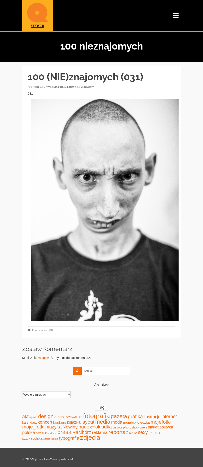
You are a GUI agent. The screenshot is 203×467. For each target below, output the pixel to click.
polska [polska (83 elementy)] (28, 432)
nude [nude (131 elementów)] (83, 427)
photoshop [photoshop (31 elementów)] (131, 427)
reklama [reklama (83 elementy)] (100, 432)
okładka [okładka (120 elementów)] (103, 427)
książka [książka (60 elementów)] (73, 422)
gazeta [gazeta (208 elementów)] (119, 416)
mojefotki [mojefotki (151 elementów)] (161, 422)
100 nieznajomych (39, 330)
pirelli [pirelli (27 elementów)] (143, 427)
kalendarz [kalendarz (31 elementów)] (29, 422)
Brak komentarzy (81, 87)
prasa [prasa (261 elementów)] (64, 432)
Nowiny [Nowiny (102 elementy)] (70, 426)
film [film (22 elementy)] (80, 417)
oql (37, 87)
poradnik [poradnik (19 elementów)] (41, 433)
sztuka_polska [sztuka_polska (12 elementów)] (50, 438)
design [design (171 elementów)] (46, 416)
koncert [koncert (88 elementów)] (45, 422)
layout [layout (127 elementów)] (87, 422)
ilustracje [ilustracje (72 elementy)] (152, 416)
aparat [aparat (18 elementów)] (33, 417)
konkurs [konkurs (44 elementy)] (59, 422)
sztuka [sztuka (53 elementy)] (154, 432)
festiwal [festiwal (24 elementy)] (71, 417)
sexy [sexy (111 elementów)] (143, 432)
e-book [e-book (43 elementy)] (60, 417)
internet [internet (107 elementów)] (169, 416)
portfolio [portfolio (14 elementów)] (52, 433)
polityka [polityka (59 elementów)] (166, 427)
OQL (51, 330)
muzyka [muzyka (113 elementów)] (53, 427)
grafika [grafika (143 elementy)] (135, 416)
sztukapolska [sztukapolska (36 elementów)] (32, 438)
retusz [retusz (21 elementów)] (133, 433)
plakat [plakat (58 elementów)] (153, 427)
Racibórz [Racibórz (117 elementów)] (81, 432)
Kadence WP (67, 459)
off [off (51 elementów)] (92, 427)
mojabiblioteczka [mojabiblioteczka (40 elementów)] (136, 422)
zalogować (44, 358)
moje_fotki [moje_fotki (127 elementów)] (33, 427)
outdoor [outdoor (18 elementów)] (117, 427)
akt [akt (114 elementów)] (25, 416)
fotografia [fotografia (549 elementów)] (96, 415)
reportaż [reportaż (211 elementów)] (118, 432)
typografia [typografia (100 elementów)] (69, 438)
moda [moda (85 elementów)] (116, 422)
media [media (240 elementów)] (102, 422)
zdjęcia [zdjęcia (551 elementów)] (90, 437)
